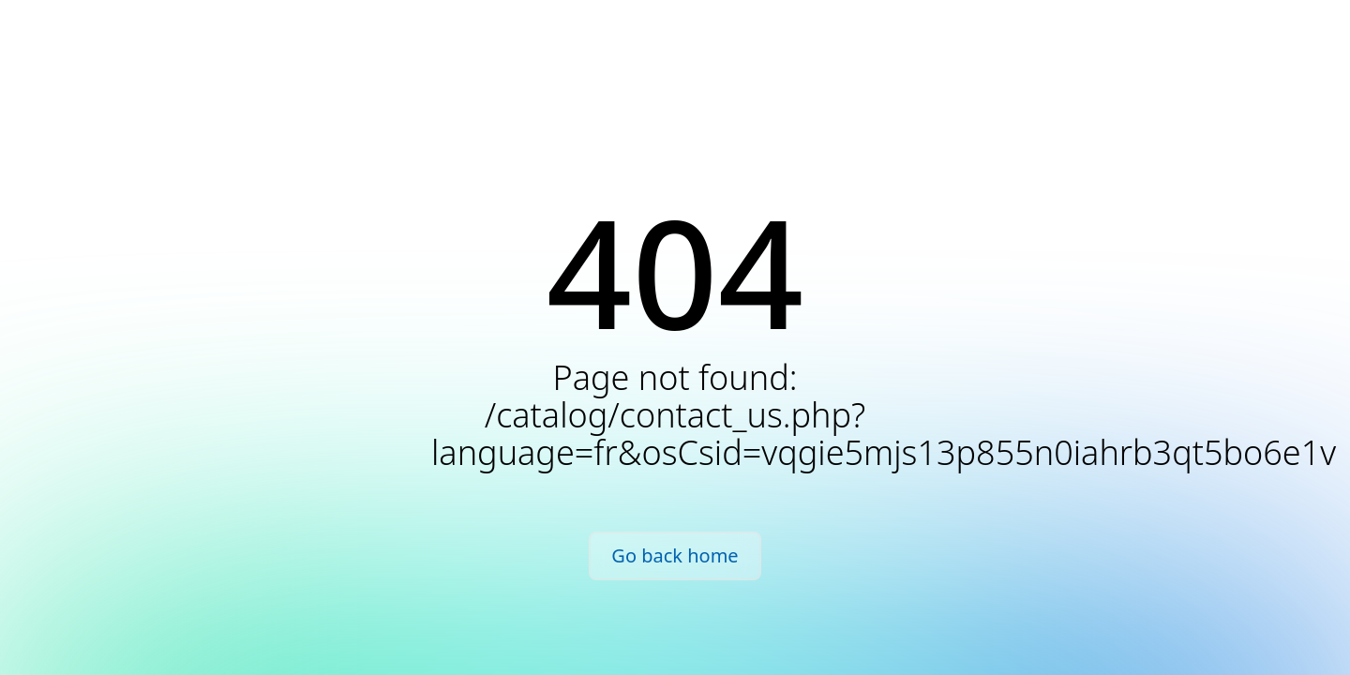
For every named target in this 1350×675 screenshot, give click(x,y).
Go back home (674, 555)
